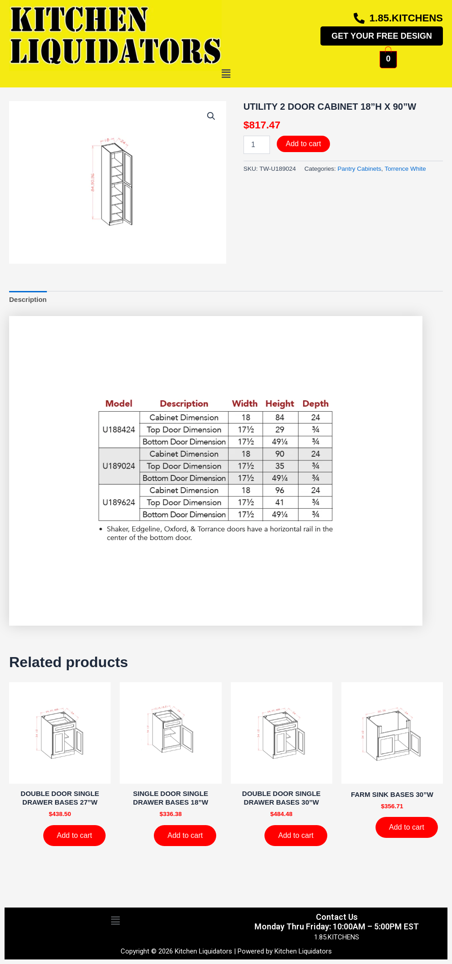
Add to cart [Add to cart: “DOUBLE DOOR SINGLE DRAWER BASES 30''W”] (295, 835)
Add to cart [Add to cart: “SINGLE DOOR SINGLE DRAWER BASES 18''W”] (185, 835)
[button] (226, 74)
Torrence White (405, 168)
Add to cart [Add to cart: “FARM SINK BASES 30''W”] (406, 827)
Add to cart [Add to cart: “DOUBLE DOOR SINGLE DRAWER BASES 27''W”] (74, 835)
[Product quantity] (257, 145)
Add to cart (303, 144)
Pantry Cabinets (359, 168)
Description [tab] (28, 299)
